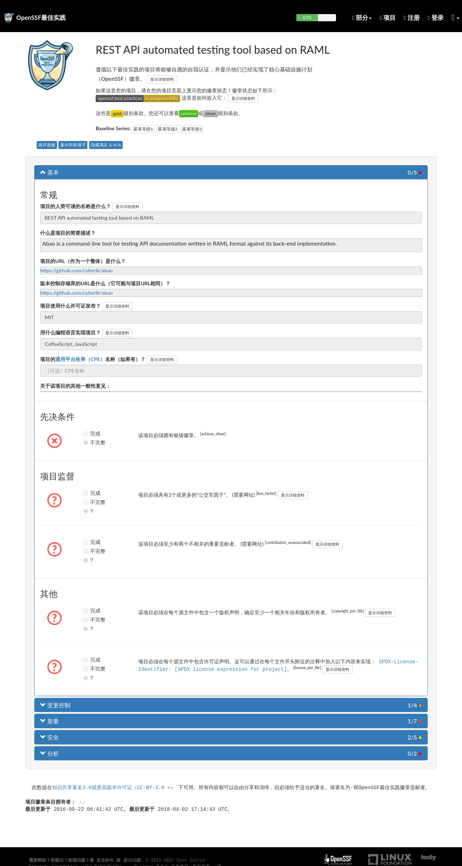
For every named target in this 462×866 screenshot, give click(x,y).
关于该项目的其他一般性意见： (75, 386)
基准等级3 (192, 129)
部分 (362, 17)
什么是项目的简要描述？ (68, 233)
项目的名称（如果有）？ (92, 359)
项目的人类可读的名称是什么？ (75, 206)
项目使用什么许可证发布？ (70, 306)
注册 (411, 17)
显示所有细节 (73, 145)
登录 (436, 17)
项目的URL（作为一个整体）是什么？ (83, 261)
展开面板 (47, 145)
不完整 (92, 442)
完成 (91, 433)
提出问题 (131, 860)
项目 (388, 17)
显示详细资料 (162, 79)
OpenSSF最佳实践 (41, 17)
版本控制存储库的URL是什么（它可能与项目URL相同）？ (105, 283)
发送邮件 (105, 860)
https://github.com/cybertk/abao (76, 270)
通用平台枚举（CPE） (80, 359)
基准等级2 (168, 129)
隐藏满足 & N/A (106, 145)
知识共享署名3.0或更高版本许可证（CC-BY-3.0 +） (113, 787)
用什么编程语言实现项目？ (70, 332)
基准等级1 (143, 129)
